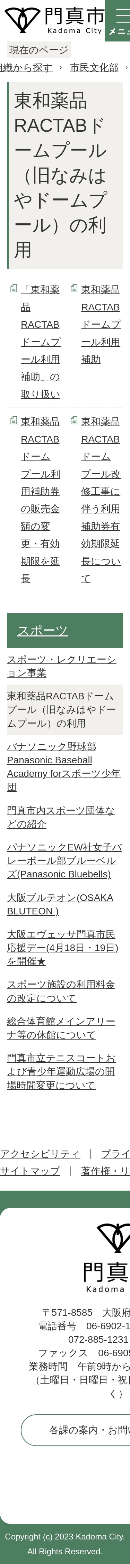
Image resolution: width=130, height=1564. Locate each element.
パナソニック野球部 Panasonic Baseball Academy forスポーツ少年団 (64, 767)
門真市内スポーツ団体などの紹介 (61, 817)
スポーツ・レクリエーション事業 (61, 666)
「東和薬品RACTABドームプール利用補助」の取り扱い (41, 341)
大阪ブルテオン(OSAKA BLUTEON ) (60, 904)
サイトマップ (30, 1171)
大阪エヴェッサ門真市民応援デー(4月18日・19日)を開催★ (63, 948)
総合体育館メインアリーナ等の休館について (61, 1028)
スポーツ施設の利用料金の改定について (61, 991)
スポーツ (42, 630)
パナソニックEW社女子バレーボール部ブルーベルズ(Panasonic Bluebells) (64, 860)
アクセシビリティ (40, 1153)
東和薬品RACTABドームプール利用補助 (101, 324)
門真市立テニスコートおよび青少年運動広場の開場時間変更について (61, 1071)
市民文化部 (94, 67)
